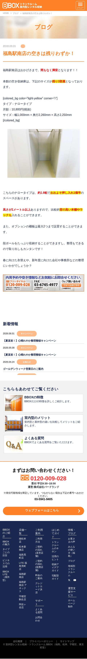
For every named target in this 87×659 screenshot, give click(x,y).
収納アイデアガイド (55, 567)
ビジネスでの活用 (6, 563)
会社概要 (17, 641)
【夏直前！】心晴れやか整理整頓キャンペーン (29, 340)
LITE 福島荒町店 (23, 566)
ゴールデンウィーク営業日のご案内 (23, 368)
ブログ (71, 561)
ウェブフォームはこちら (42, 510)
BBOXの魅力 (6, 543)
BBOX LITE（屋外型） (6, 576)
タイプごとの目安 (6, 552)
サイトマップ (67, 641)
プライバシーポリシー (41, 641)
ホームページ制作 (71, 603)
